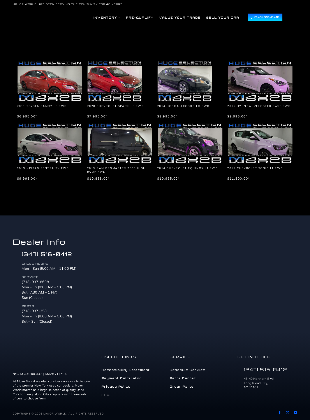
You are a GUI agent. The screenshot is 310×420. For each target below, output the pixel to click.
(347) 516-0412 (47, 254)
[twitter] (287, 412)
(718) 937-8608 (35, 282)
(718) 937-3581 (35, 311)
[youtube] (295, 412)
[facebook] (279, 412)
